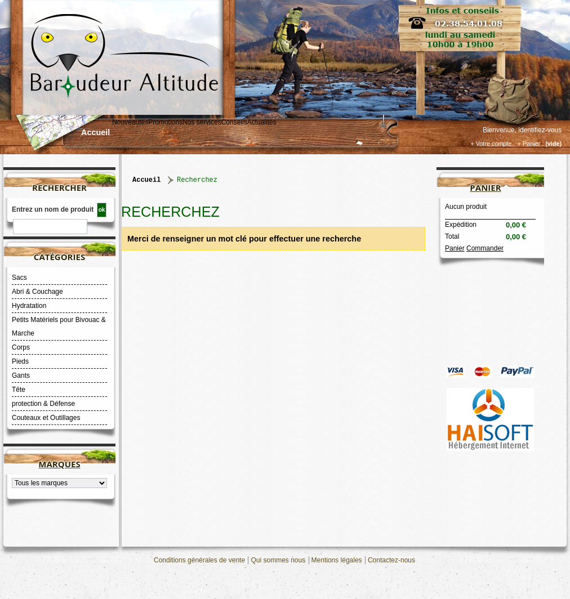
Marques (59, 464)
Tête (18, 390)
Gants (21, 375)
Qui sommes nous (278, 560)
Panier (485, 187)
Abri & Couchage (37, 292)
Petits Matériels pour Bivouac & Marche (59, 326)
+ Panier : (531, 143)
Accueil (95, 132)
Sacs (19, 277)
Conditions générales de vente (199, 560)
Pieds (20, 361)
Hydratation (29, 306)
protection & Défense (43, 404)
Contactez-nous (391, 560)
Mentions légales (336, 560)
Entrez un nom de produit (52, 209)
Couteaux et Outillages (46, 418)
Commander (485, 248)
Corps (21, 347)
